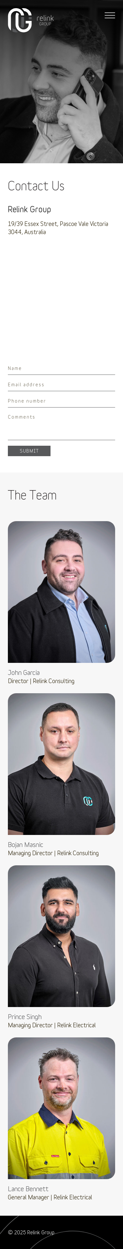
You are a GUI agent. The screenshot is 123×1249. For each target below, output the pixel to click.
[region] (61, 296)
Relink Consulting (31, 20)
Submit (29, 451)
